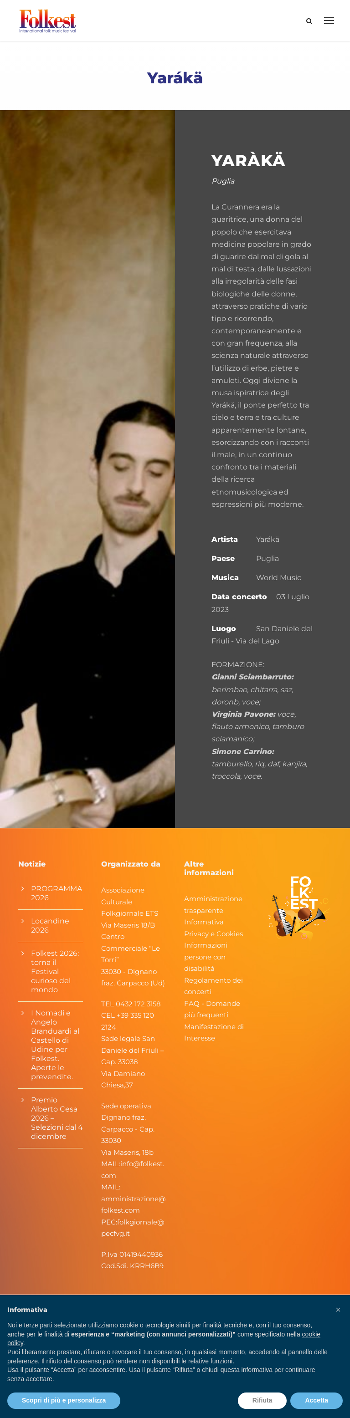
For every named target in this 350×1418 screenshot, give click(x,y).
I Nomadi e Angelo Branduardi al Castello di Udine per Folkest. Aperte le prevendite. (55, 1051)
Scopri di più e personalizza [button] (64, 1400)
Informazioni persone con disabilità (205, 963)
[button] (338, 1309)
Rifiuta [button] (262, 1400)
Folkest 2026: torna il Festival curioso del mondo (55, 977)
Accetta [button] (316, 1400)
